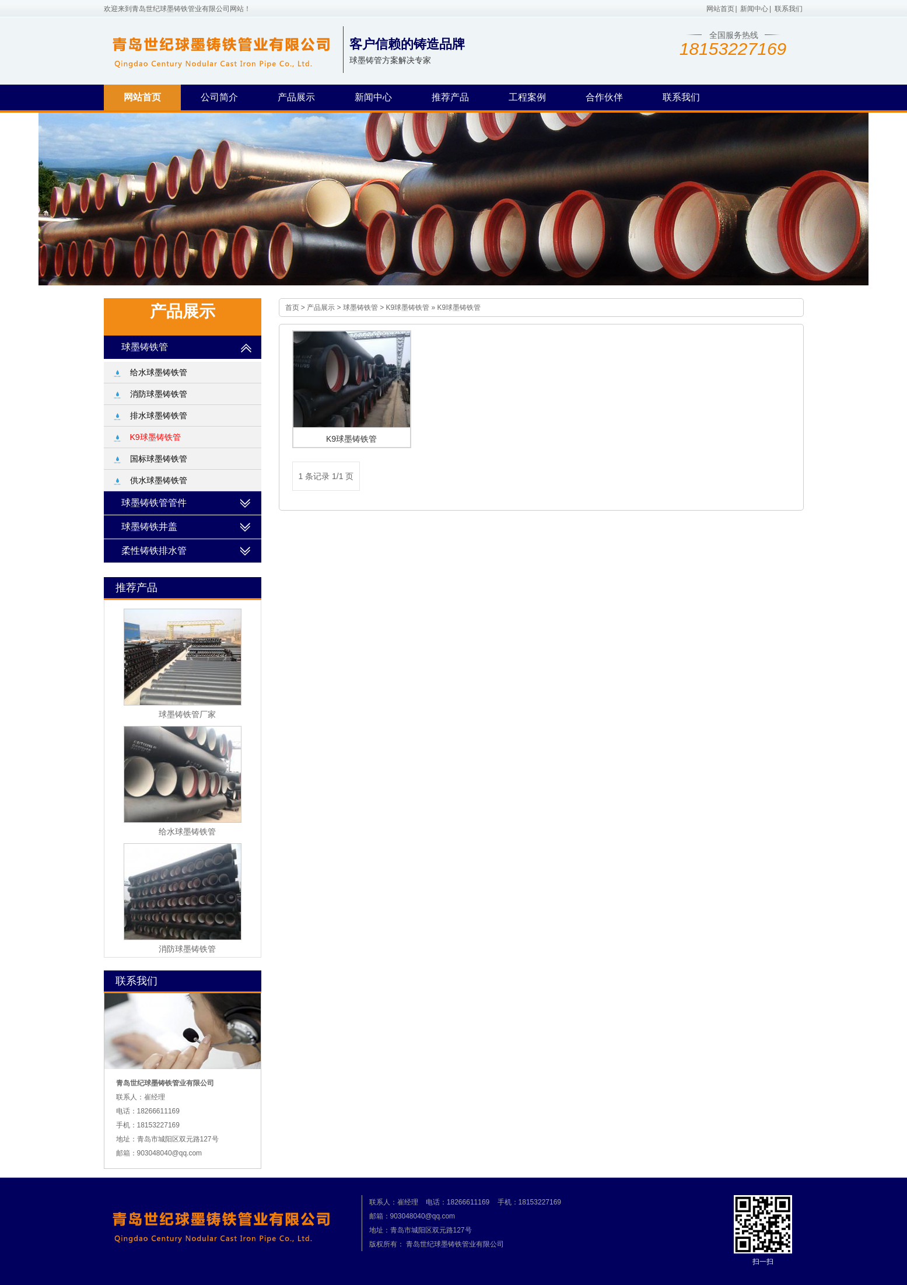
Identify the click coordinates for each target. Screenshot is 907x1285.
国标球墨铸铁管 (158, 458)
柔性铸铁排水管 (154, 551)
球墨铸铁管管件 (154, 503)
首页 (292, 307)
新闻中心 (754, 9)
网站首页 (720, 9)
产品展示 (296, 97)
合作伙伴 (604, 97)
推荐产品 (450, 97)
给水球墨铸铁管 (158, 372)
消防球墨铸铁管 (158, 394)
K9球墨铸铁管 (408, 307)
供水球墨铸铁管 (158, 480)
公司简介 (219, 97)
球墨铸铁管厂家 (187, 714)
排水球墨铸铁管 (158, 415)
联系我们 (789, 9)
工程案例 (527, 97)
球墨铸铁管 (360, 307)
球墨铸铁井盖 (149, 527)
